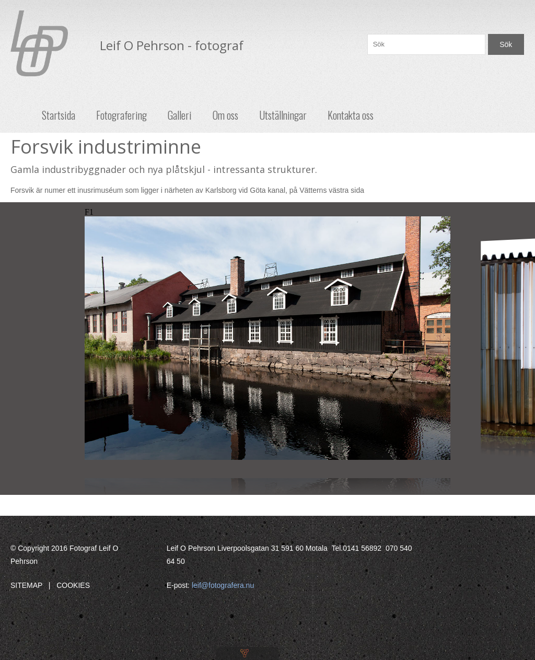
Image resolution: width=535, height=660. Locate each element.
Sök (505, 44)
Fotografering (121, 115)
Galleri (180, 115)
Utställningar (283, 115)
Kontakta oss (351, 115)
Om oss (225, 115)
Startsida (58, 115)
